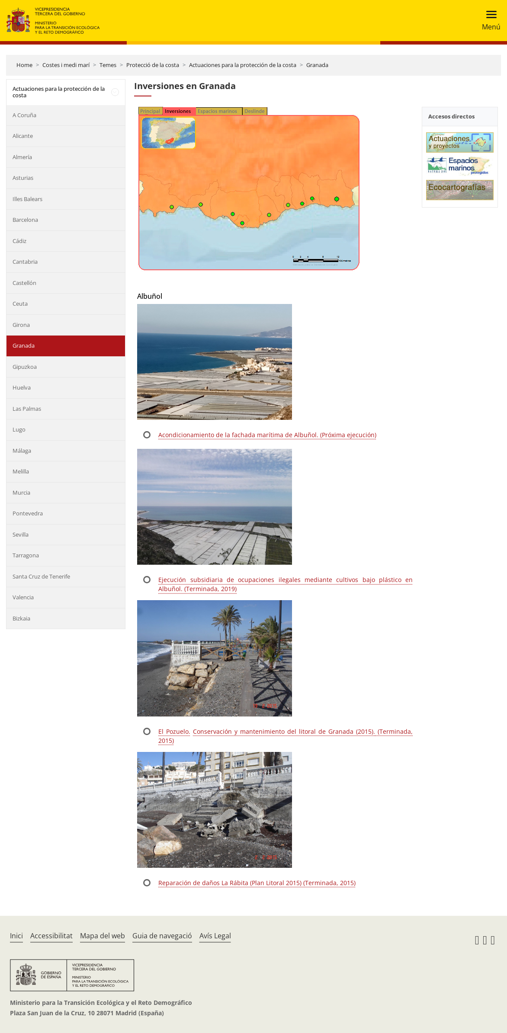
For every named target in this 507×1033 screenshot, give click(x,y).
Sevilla (21, 534)
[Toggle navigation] (488, 20)
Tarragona (26, 555)
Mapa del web (102, 935)
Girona (21, 325)
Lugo (19, 429)
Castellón (24, 283)
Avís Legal (215, 935)
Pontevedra (28, 513)
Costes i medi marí (66, 65)
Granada (317, 65)
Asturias (23, 178)
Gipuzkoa (25, 367)
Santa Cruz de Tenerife (41, 576)
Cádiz (19, 241)
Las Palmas (27, 409)
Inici (16, 935)
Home (24, 65)
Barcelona (25, 220)
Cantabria (25, 261)
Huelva (22, 387)
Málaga (22, 450)
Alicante (23, 136)
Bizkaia (21, 618)
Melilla (21, 471)
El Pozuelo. (174, 731)
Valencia (23, 597)
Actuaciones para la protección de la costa (242, 65)
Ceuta (20, 303)
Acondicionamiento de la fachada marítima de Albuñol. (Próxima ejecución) (267, 435)
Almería (22, 157)
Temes (107, 65)
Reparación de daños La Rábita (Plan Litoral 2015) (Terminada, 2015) (257, 883)
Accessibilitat (51, 935)
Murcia (21, 492)
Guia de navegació (162, 935)
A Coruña (24, 115)
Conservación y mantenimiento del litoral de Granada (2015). (284, 731)
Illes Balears (27, 199)
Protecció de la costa (152, 65)
